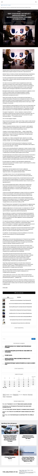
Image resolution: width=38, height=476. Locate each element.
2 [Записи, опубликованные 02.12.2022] (23, 379)
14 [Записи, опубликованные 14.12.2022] (14, 383)
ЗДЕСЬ (26, 473)
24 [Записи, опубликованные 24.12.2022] (28, 384)
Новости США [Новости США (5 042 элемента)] (20, 394)
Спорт (24, 471)
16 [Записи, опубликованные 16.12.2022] (23, 383)
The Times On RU (4, 5)
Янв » (6, 387)
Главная (20, 470)
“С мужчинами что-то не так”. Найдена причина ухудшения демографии (19, 404)
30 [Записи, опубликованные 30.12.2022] (23, 386)
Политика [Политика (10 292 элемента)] (30, 394)
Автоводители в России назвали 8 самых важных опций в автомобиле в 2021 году (17, 406)
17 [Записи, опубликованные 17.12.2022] (28, 383)
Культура (32, 470)
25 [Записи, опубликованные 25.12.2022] (33, 384)
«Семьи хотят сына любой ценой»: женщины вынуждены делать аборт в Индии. (18, 412)
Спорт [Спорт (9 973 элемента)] (4, 396)
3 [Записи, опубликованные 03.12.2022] (28, 379)
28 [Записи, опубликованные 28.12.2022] (14, 386)
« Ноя (3, 387)
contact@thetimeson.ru (22, 474)
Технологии (21, 471)
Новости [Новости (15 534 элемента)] (15, 395)
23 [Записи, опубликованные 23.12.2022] (23, 384)
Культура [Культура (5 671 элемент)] (11, 394)
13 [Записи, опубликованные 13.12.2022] (9, 383)
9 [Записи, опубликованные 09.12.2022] (23, 381)
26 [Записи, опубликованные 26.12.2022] (4, 386)
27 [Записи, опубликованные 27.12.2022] (9, 386)
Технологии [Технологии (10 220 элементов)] (9, 396)
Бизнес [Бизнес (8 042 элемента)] (7, 394)
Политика (23, 470)
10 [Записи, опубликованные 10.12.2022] (28, 381)
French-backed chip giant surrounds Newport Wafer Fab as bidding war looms (18, 415)
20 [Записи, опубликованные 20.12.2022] (9, 384)
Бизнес (9, 5)
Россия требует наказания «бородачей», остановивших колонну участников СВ (20, 409)
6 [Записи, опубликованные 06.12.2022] (9, 381)
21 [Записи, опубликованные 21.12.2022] (14, 384)
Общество (28, 470)
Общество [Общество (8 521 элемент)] (25, 394)
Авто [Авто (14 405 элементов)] (4, 395)
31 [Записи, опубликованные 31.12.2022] (28, 386)
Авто (25, 471)
